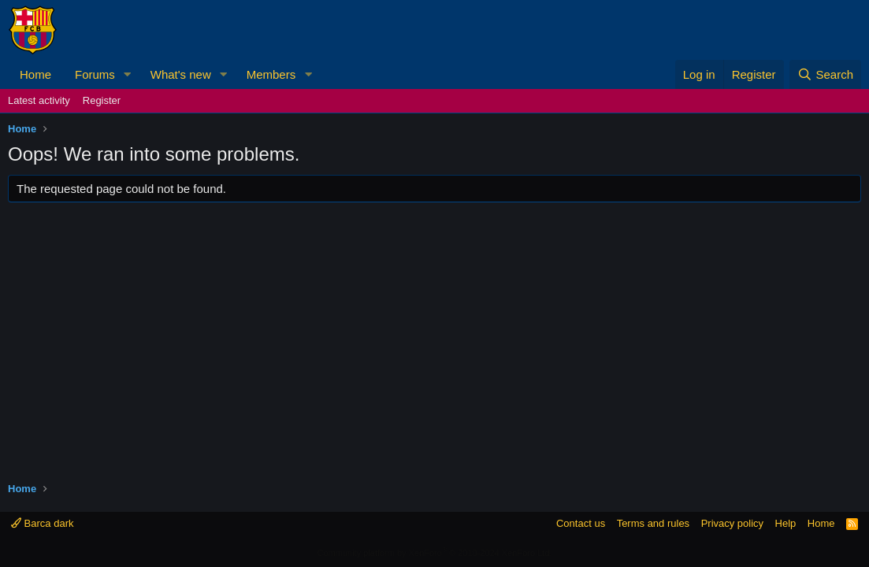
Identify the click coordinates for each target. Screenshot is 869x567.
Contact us (580, 523)
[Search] (825, 74)
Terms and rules (653, 523)
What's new (180, 74)
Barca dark (42, 523)
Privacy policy (732, 523)
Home (35, 74)
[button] (128, 74)
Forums (95, 74)
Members (271, 74)
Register (102, 100)
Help (786, 523)
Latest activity (39, 100)
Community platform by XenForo (435, 553)
